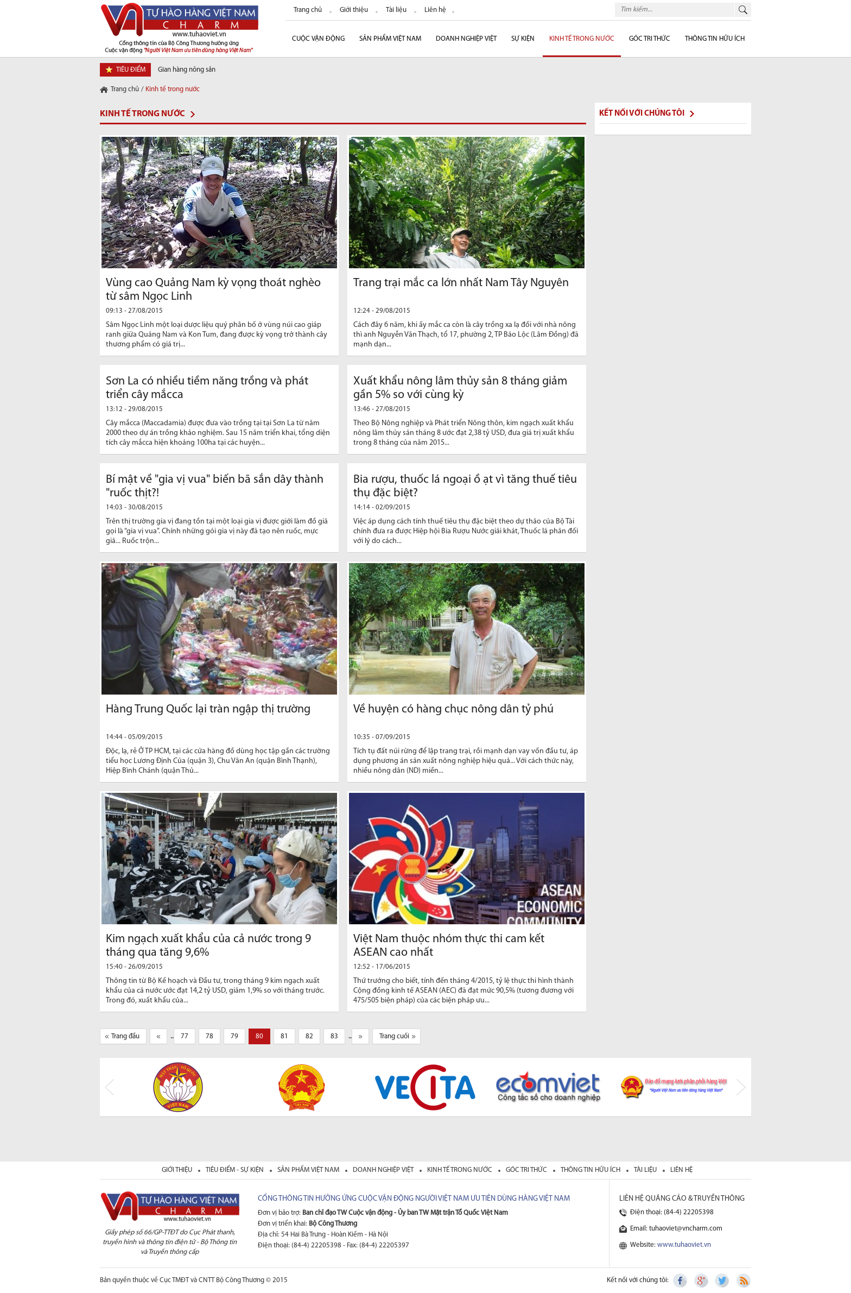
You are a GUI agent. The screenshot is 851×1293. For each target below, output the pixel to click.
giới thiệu (178, 1170)
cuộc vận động (318, 38)
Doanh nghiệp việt (384, 1170)
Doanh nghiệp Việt (466, 38)
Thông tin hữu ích (715, 38)
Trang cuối (394, 1036)
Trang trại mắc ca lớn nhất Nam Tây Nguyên (461, 283)
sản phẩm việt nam (309, 1170)
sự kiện (523, 38)
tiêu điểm (130, 69)
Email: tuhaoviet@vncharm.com (676, 1228)
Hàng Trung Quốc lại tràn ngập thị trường (208, 709)
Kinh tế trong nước (581, 38)
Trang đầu (125, 1036)
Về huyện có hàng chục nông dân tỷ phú (453, 709)
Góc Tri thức (649, 38)
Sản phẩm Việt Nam (390, 38)
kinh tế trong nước (460, 1170)
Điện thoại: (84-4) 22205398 (672, 1212)
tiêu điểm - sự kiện (235, 1170)
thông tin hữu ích (591, 1170)
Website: (670, 1244)
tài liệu (646, 1170)
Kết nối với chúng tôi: (638, 1280)
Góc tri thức (527, 1170)
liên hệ (681, 1170)
